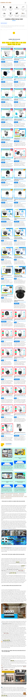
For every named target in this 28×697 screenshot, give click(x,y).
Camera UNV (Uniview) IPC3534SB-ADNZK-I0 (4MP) (18, 257)
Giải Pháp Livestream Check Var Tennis (7, 482)
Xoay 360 (24, 42)
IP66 (16, 44)
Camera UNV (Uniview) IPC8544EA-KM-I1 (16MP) (18, 276)
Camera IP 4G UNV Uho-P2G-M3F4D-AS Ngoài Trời (19, 119)
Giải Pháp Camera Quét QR (7, 460)
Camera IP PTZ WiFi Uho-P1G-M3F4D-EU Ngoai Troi (6, 99)
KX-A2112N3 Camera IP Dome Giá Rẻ (12, 493)
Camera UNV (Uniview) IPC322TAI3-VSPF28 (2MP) (5, 219)
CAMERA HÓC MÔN (4, 2)
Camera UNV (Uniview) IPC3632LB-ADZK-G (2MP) (5, 238)
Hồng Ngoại (13, 42)
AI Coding (13, 44)
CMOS (21, 42)
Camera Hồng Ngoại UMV (14, 19)
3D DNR (19, 44)
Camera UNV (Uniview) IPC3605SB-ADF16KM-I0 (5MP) (6, 257)
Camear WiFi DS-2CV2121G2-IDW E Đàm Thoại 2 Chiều (14, 496)
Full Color (17, 42)
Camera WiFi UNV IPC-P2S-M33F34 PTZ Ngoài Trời (5, 140)
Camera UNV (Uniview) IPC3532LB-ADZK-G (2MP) (18, 238)
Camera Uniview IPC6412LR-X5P (6, 319)
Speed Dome (10, 44)
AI (19, 42)
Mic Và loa (3, 42)
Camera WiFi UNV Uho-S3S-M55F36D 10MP (6, 180)
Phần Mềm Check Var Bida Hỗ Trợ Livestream (20, 482)
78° (10, 42)
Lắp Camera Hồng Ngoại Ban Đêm (7, 46)
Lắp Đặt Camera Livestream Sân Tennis (20, 458)
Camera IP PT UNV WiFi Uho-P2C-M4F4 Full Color (7, 119)
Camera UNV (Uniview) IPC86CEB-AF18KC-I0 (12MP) (7, 295)
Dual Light (7, 42)
